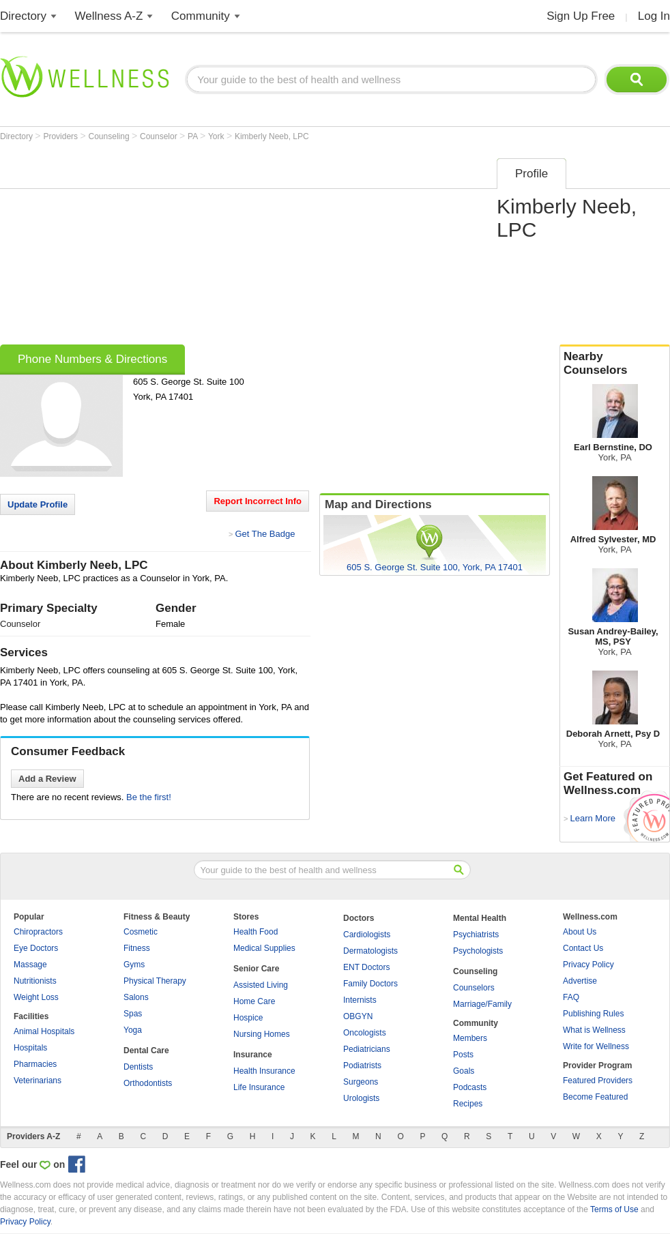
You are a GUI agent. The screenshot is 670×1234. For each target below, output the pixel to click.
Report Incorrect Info (258, 501)
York (217, 136)
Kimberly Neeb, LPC (272, 136)
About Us (579, 932)
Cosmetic (140, 932)
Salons (136, 997)
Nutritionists (35, 981)
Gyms (134, 964)
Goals (463, 1071)
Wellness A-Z (109, 16)
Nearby (615, 363)
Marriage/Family (482, 1004)
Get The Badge (265, 534)
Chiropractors (38, 932)
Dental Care (146, 1050)
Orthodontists (147, 1083)
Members (470, 1038)
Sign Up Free (581, 16)
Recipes (467, 1103)
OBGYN (358, 1016)
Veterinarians (37, 1080)
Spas (132, 1013)
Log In (654, 16)
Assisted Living (260, 985)
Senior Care (256, 968)
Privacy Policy (588, 964)
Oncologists (364, 1033)
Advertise (580, 981)
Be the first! (148, 797)
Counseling (110, 136)
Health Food (255, 932)
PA (194, 136)
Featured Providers (597, 1080)
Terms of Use (614, 1209)
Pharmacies (35, 1064)
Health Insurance (264, 1071)
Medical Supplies (264, 948)
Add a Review (47, 779)
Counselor (159, 136)
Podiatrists (362, 1065)
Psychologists (478, 951)
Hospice (248, 1018)
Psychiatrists (476, 934)
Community (200, 16)
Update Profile (38, 504)
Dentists (138, 1067)
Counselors (474, 988)
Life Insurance (259, 1087)
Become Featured (595, 1097)
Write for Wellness (596, 1046)
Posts (463, 1054)
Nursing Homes (261, 1034)
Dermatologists (370, 951)
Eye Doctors (36, 948)
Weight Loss (36, 997)
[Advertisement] (243, 246)
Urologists (361, 1098)
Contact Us (583, 948)
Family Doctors (370, 983)
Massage (30, 964)
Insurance (252, 1054)
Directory (23, 16)
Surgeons (360, 1082)
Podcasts (469, 1087)
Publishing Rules (593, 1013)
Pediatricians (366, 1049)
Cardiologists (366, 934)
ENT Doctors (366, 967)
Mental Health (479, 918)
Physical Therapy (154, 981)
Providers (61, 136)
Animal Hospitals (44, 1031)
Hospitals (30, 1048)
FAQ (571, 997)
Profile (531, 173)
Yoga (132, 1030)
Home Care (254, 1001)
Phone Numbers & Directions (92, 359)
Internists (360, 1000)
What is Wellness (594, 1030)
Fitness (136, 948)
